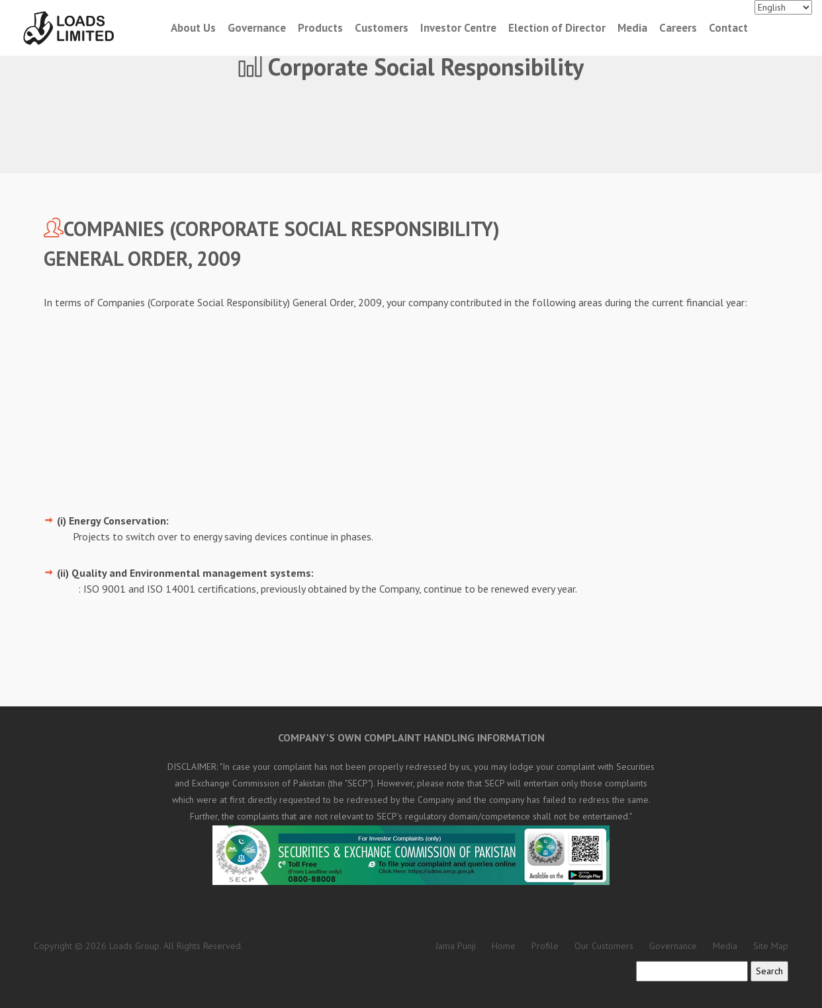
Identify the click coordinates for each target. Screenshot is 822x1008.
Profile (545, 946)
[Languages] (783, 7)
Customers (381, 28)
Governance (257, 28)
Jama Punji (455, 946)
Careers (678, 28)
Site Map (770, 946)
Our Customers (603, 946)
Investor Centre (458, 28)
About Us (193, 28)
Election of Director (557, 28)
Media (632, 28)
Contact (728, 28)
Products (320, 28)
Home (504, 946)
